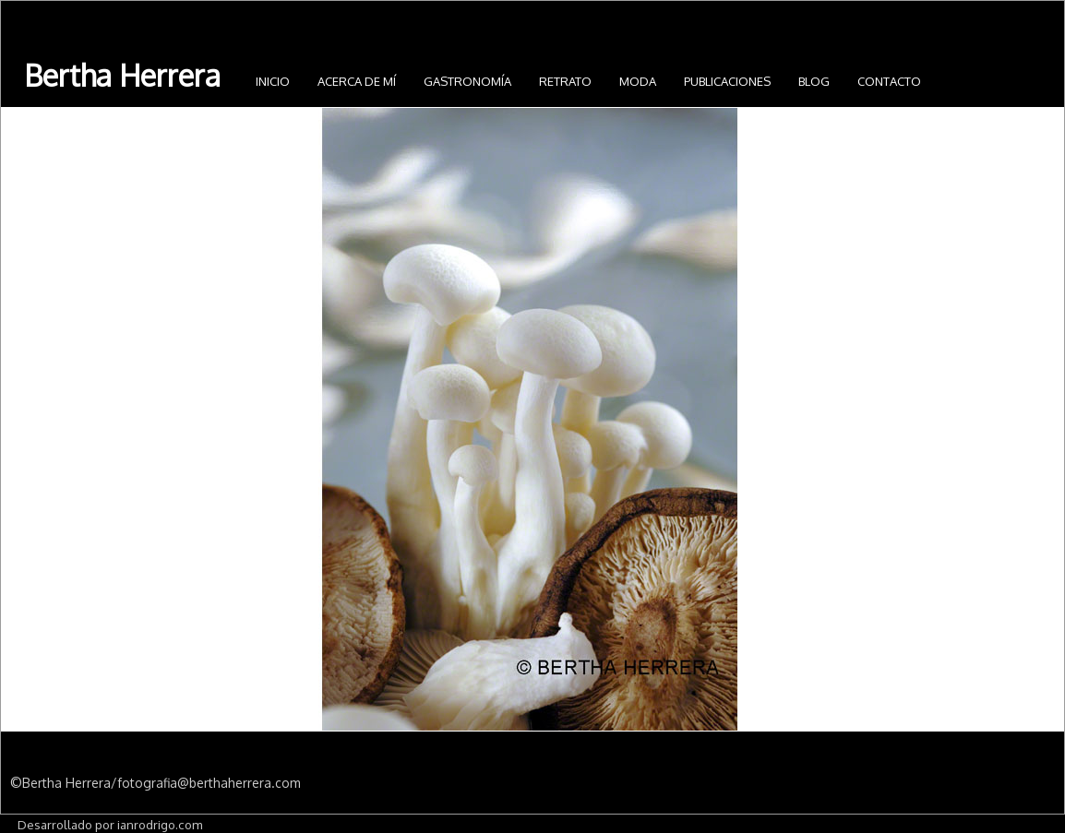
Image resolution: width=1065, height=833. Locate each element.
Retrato (565, 81)
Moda (637, 81)
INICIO (273, 81)
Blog (814, 81)
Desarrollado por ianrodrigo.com (110, 824)
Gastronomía (467, 81)
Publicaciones (727, 81)
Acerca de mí (356, 81)
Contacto (889, 81)
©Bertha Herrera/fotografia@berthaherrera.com (155, 783)
